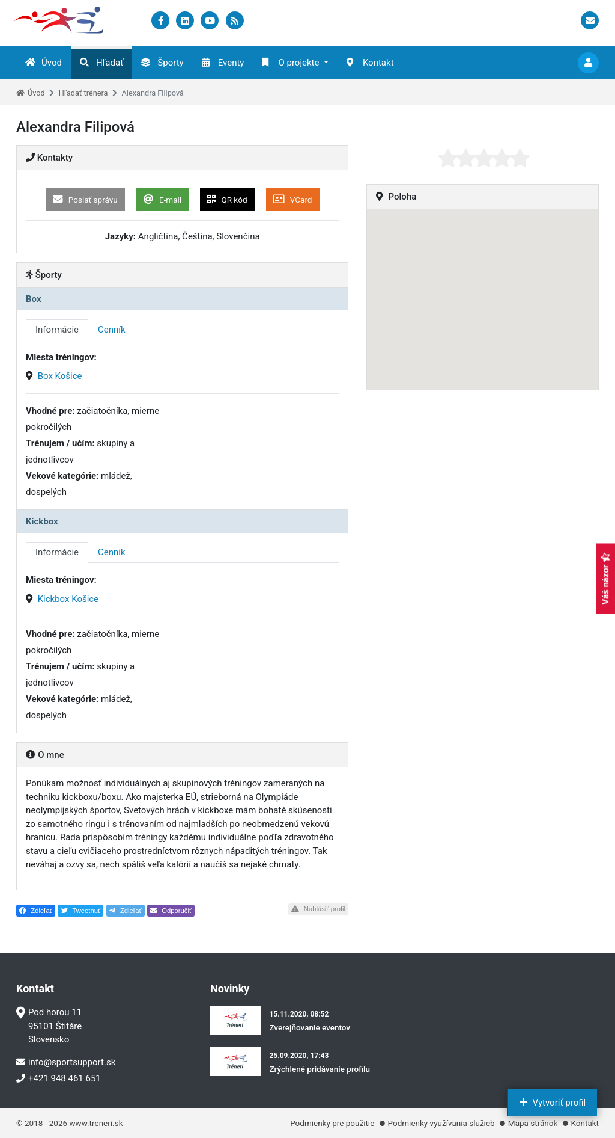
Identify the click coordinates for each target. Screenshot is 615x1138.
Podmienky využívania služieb (441, 1123)
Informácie (57, 329)
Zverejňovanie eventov (309, 1027)
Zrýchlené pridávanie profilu (319, 1069)
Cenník (112, 329)
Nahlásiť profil (318, 908)
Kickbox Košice (68, 599)
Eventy (223, 62)
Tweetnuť (81, 910)
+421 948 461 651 (58, 1078)
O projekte (290, 62)
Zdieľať (35, 910)
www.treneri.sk (96, 1123)
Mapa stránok (532, 1123)
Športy (162, 62)
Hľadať (101, 62)
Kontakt (370, 62)
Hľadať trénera (83, 92)
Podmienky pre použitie (332, 1123)
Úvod (43, 62)
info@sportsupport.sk (65, 1062)
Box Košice (60, 376)
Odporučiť (171, 910)
